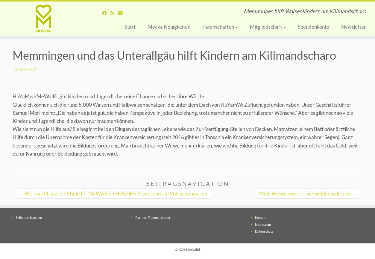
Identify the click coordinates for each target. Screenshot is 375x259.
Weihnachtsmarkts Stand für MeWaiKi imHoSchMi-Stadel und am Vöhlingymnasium (114, 193)
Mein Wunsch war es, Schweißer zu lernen (308, 193)
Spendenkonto (313, 27)
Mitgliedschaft (268, 27)
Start (130, 27)
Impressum (263, 224)
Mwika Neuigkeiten (169, 27)
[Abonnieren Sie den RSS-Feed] (114, 13)
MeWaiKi (193, 250)
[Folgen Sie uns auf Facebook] (106, 13)
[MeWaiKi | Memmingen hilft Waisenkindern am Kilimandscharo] (43, 18)
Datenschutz (264, 231)
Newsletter (353, 27)
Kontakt (261, 217)
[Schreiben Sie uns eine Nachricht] (122, 13)
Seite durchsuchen (29, 217)
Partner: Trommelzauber (152, 217)
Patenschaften (220, 27)
